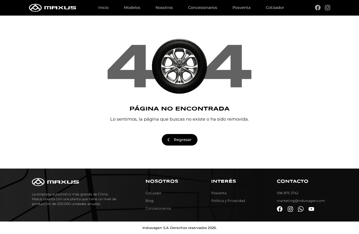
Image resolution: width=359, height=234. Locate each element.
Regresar (180, 139)
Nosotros (164, 7)
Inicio (103, 7)
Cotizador (275, 7)
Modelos (132, 7)
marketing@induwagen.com (301, 201)
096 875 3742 (287, 193)
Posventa (241, 7)
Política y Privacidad (228, 201)
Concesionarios (202, 7)
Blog (149, 201)
